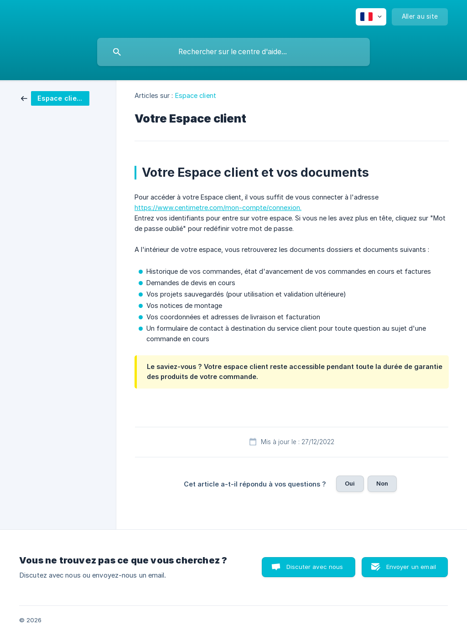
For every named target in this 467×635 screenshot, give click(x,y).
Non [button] (382, 483)
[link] (55, 97)
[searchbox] (233, 52)
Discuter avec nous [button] (314, 566)
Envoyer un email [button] (411, 566)
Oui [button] (350, 483)
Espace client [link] (195, 95)
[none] (371, 17)
